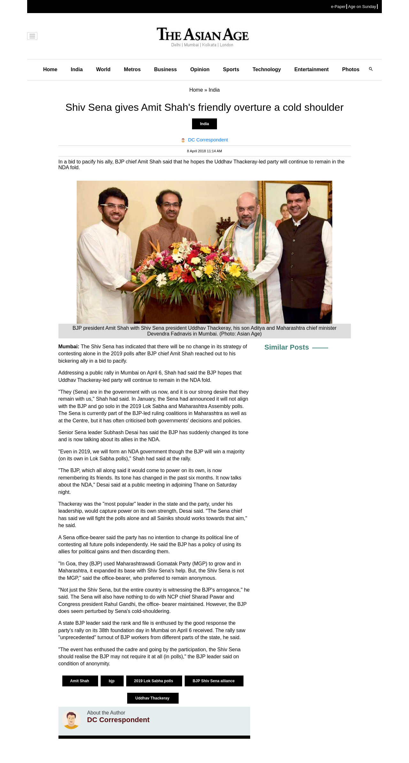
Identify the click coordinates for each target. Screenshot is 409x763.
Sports (231, 69)
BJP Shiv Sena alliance (214, 681)
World (103, 69)
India (76, 69)
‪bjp (112, 681)
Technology (267, 69)
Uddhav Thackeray (152, 698)
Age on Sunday (362, 6)
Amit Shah (80, 681)
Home (50, 69)
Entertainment (311, 69)
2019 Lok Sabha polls (154, 681)
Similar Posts (287, 347)
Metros (132, 69)
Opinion (199, 69)
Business (165, 69)
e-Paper (338, 6)
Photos (350, 69)
